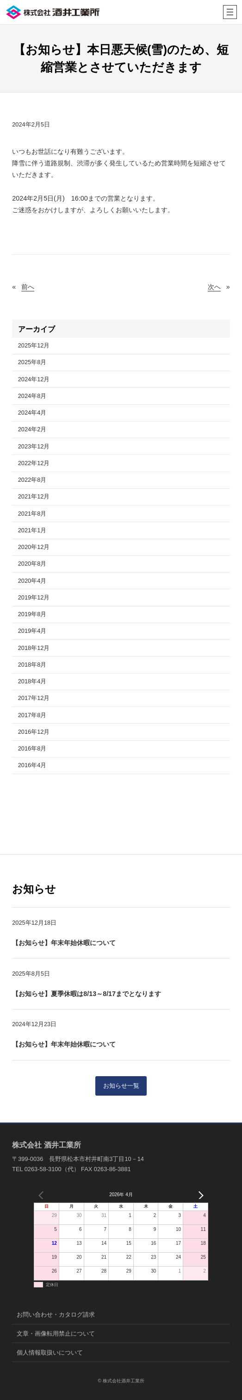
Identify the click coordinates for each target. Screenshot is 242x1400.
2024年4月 (32, 412)
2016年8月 (32, 748)
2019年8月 (32, 614)
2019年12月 (34, 597)
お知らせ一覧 (121, 1085)
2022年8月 (32, 479)
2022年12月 (34, 463)
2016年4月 (32, 765)
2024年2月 (32, 429)
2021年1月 (32, 530)
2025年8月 (32, 362)
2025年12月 (34, 345)
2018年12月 (34, 647)
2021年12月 (34, 496)
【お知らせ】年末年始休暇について (64, 942)
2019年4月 (32, 630)
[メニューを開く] (230, 12)
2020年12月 (34, 546)
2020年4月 (32, 580)
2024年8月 (32, 395)
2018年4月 (32, 681)
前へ (27, 286)
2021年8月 (32, 513)
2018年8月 (32, 664)
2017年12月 (34, 697)
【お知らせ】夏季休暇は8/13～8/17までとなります (86, 993)
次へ (214, 286)
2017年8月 (32, 715)
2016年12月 (34, 731)
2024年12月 (34, 379)
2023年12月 (34, 446)
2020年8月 (32, 563)
